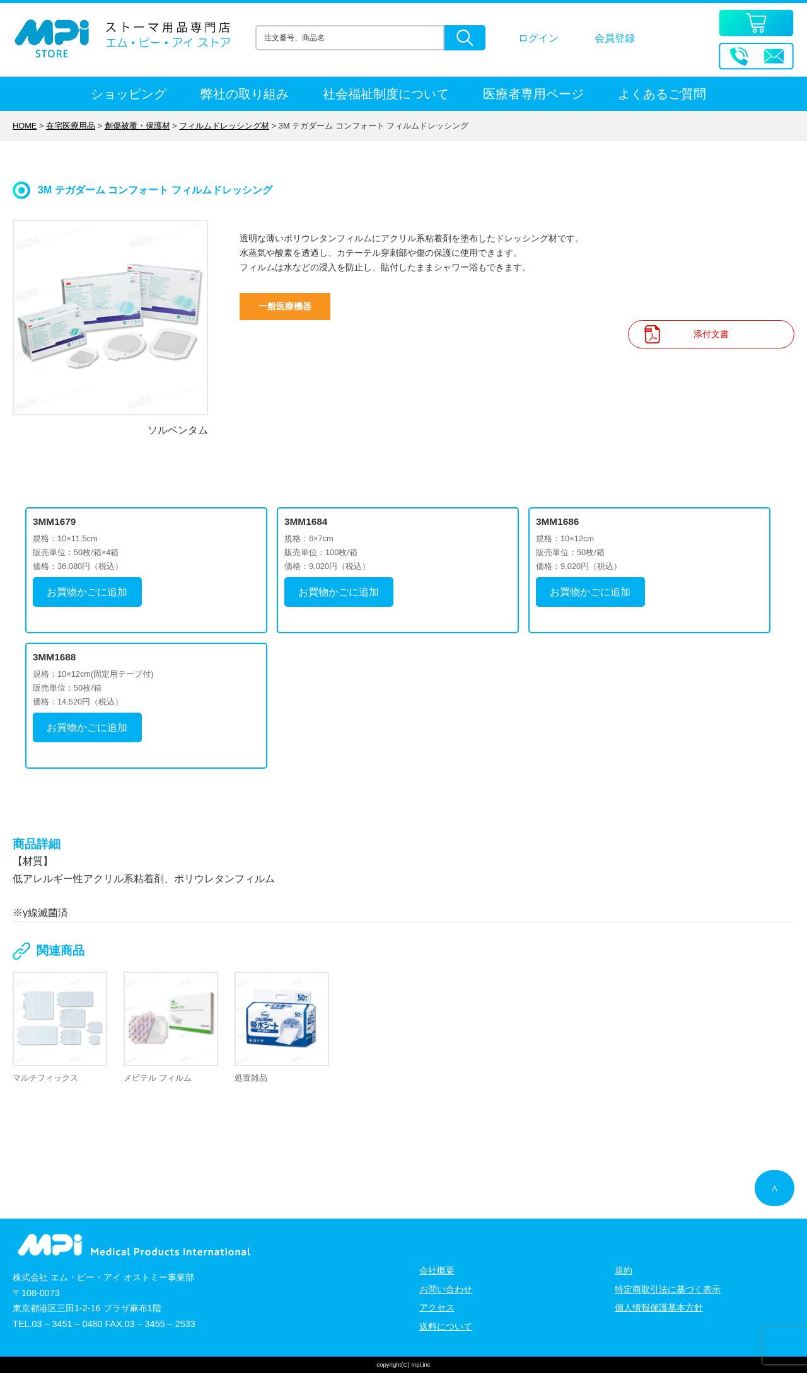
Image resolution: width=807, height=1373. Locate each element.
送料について (445, 1326)
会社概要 (437, 1270)
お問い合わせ (445, 1289)
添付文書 (711, 334)
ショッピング (128, 94)
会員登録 (615, 38)
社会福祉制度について (386, 94)
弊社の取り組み (244, 94)
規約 (623, 1270)
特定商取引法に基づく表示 (668, 1289)
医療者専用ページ (533, 94)
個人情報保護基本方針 (659, 1307)
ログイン (538, 38)
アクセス (437, 1307)
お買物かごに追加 (87, 592)
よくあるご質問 (662, 94)
